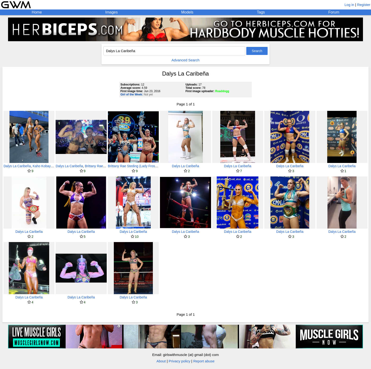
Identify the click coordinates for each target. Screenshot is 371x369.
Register (363, 5)
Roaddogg (222, 91)
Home (37, 12)
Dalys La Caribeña (17, 166)
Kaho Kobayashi (45, 166)
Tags (261, 12)
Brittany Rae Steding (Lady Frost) (132, 166)
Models (187, 12)
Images (111, 12)
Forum (333, 12)
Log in (349, 5)
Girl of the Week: (131, 94)
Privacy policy (179, 361)
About (161, 361)
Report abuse (204, 361)
